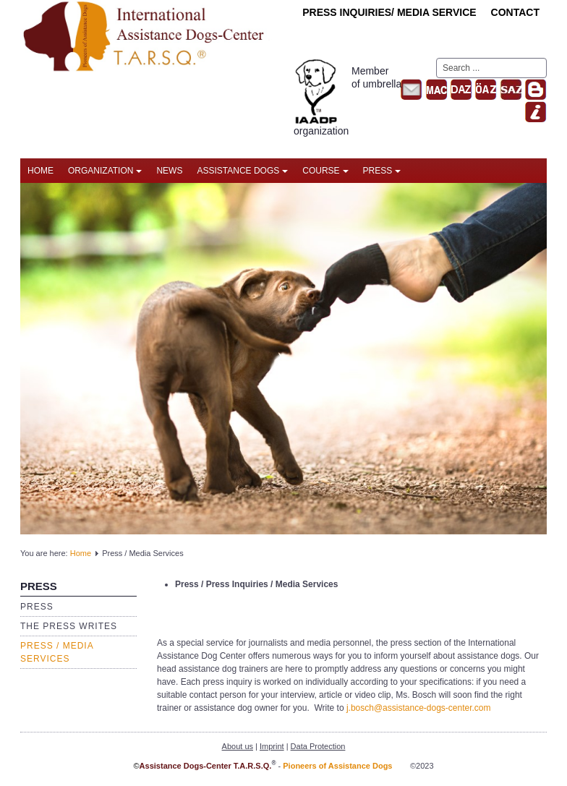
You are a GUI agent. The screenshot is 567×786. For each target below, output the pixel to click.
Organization (105, 171)
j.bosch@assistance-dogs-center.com (418, 708)
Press (382, 171)
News (169, 171)
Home (40, 171)
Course (325, 171)
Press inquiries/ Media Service (389, 12)
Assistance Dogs (242, 171)
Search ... (436, 58)
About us (237, 746)
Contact (515, 12)
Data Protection (318, 746)
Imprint (272, 746)
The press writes (68, 626)
